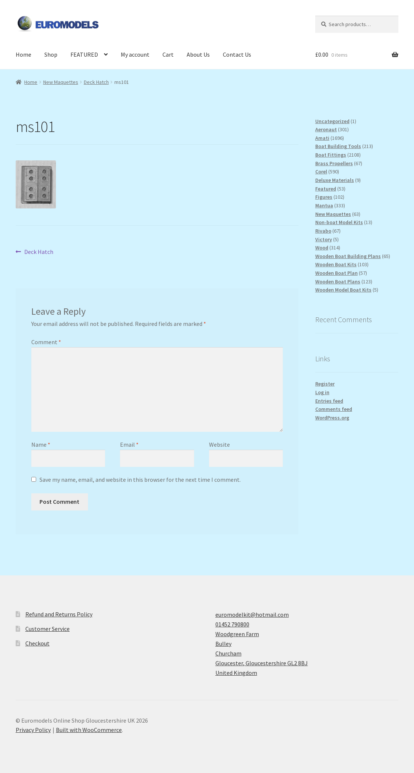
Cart (168, 54)
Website (219, 444)
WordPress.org (332, 417)
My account (135, 54)
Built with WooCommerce (89, 729)
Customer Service (47, 628)
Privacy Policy (33, 729)
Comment (46, 342)
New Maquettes (60, 82)
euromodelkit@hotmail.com (252, 614)
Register (325, 383)
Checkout (37, 643)
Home (23, 54)
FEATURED (84, 54)
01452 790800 (232, 624)
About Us (198, 54)
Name (40, 444)
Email (129, 444)
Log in (322, 392)
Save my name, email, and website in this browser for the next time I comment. (140, 479)
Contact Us (237, 54)
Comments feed (333, 409)
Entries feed (329, 401)
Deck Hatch (96, 82)
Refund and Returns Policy (58, 614)
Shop (50, 54)
